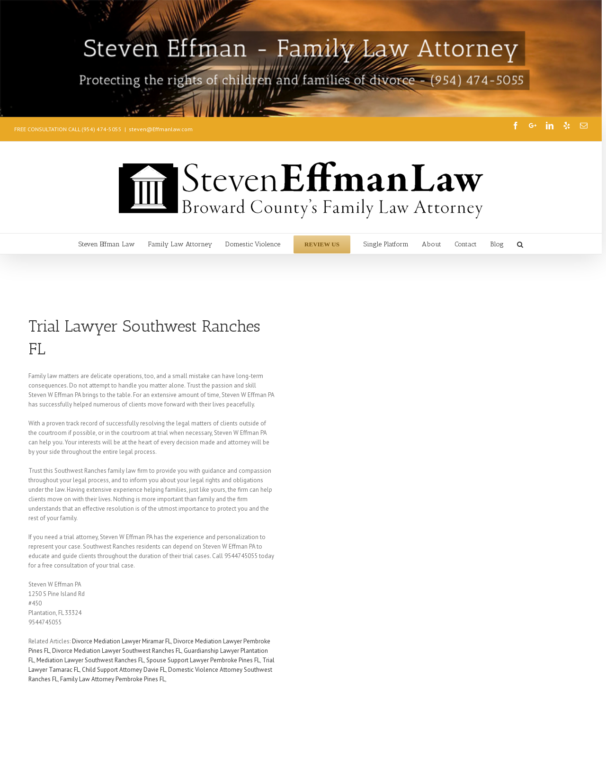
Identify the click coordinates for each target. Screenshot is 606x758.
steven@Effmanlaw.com (161, 129)
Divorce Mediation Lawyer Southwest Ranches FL (116, 651)
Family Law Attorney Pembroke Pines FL (112, 679)
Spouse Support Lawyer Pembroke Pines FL (203, 660)
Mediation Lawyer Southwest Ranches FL (90, 660)
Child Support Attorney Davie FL (124, 670)
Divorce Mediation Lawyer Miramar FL (121, 641)
